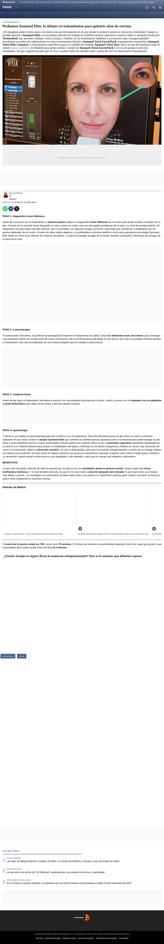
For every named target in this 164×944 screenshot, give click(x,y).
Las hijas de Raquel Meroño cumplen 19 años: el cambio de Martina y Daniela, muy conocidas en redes (63, 861)
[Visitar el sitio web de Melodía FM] (110, 925)
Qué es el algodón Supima (144, 2)
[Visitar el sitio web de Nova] (63, 925)
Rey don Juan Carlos (109, 2)
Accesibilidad (124, 938)
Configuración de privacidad (106, 938)
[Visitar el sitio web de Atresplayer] (120, 925)
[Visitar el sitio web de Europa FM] (101, 925)
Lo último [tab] (89, 850)
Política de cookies (69, 938)
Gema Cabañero (20, 48)
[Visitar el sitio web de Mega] (72, 925)
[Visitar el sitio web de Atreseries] (82, 925)
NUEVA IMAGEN (14, 869)
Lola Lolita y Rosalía (26, 2)
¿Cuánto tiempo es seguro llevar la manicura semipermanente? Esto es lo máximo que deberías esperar (73, 556)
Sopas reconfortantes (126, 2)
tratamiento (7, 656)
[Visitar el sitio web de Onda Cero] (91, 925)
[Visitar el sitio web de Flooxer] (129, 925)
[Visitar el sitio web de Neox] (53, 925)
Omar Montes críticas (43, 2)
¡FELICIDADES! (13, 858)
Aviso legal (40, 938)
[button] (153, 7)
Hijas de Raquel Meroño (61, 2)
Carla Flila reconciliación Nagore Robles (85, 2)
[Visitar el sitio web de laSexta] (44, 925)
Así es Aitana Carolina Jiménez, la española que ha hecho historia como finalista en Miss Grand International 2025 (68, 883)
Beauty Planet (16, 193)
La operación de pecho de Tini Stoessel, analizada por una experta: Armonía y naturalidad (55, 872)
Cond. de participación (86, 938)
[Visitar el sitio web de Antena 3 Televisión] (34, 925)
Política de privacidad (53, 938)
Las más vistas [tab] (11, 850)
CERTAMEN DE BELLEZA (18, 880)
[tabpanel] (82, 870)
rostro (21, 656)
